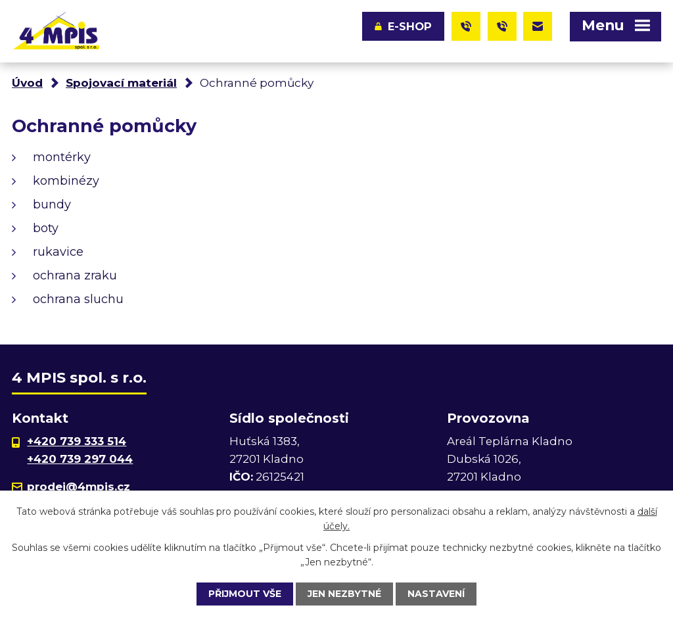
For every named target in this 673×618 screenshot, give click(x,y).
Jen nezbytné (344, 594)
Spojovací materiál (121, 82)
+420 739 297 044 (80, 458)
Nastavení (436, 594)
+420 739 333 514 (76, 441)
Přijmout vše (244, 594)
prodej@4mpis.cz (78, 486)
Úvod (27, 82)
